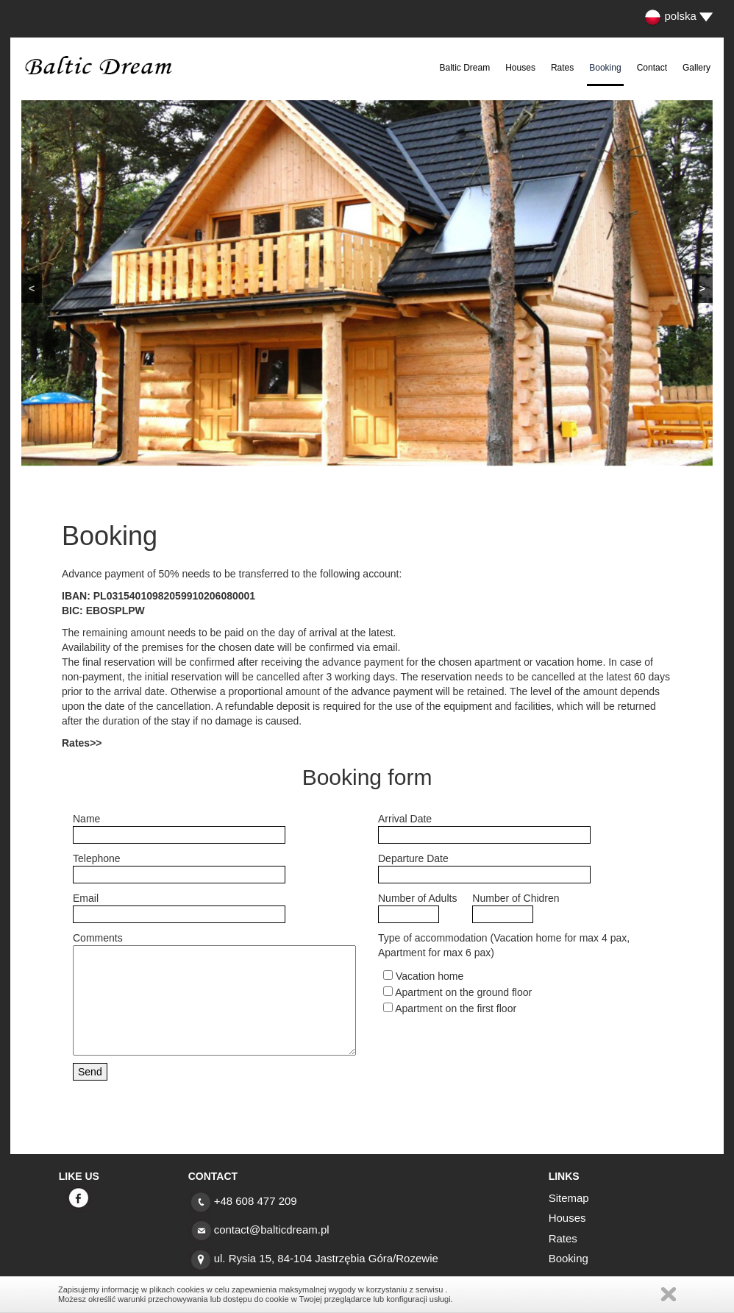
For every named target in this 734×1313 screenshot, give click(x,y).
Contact (652, 68)
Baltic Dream (465, 68)
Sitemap (569, 1198)
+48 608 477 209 (255, 1201)
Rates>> (81, 743)
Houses (520, 68)
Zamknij (668, 1294)
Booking (605, 68)
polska (670, 16)
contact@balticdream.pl (271, 1229)
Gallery (696, 68)
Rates (562, 68)
